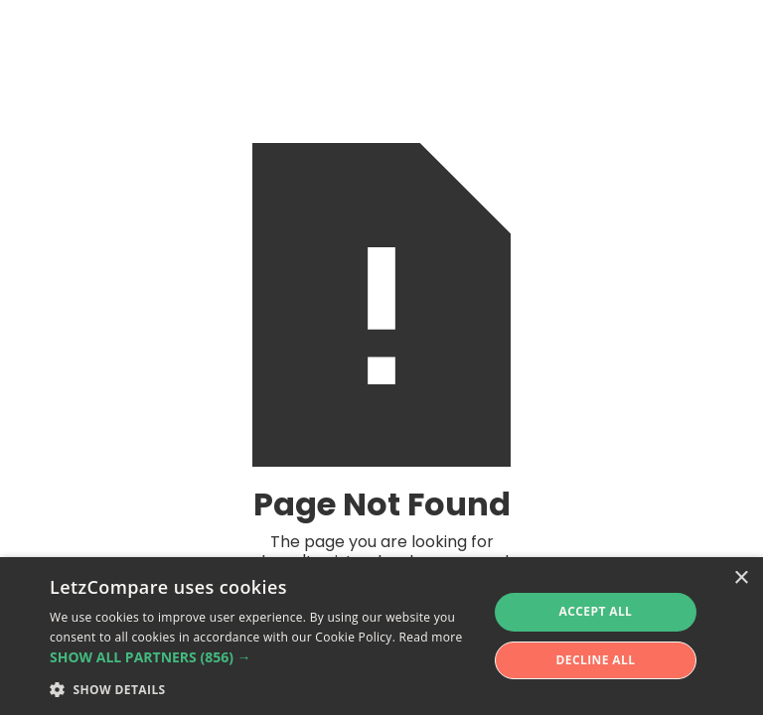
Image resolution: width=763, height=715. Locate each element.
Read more (431, 637)
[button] (262, 657)
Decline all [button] (596, 659)
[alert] (381, 636)
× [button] (740, 578)
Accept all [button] (596, 611)
